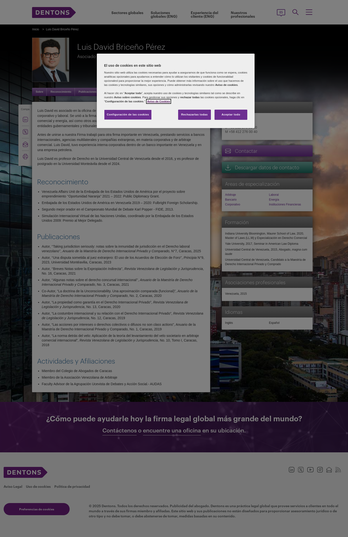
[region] (176, 91)
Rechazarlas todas (194, 114)
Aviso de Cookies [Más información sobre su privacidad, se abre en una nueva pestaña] (158, 101)
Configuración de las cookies (128, 114)
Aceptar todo (231, 114)
